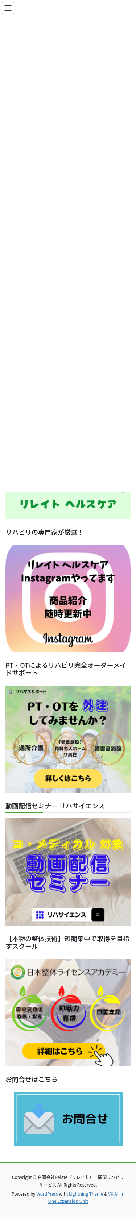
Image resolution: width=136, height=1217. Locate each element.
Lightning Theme (86, 1194)
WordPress (47, 1194)
